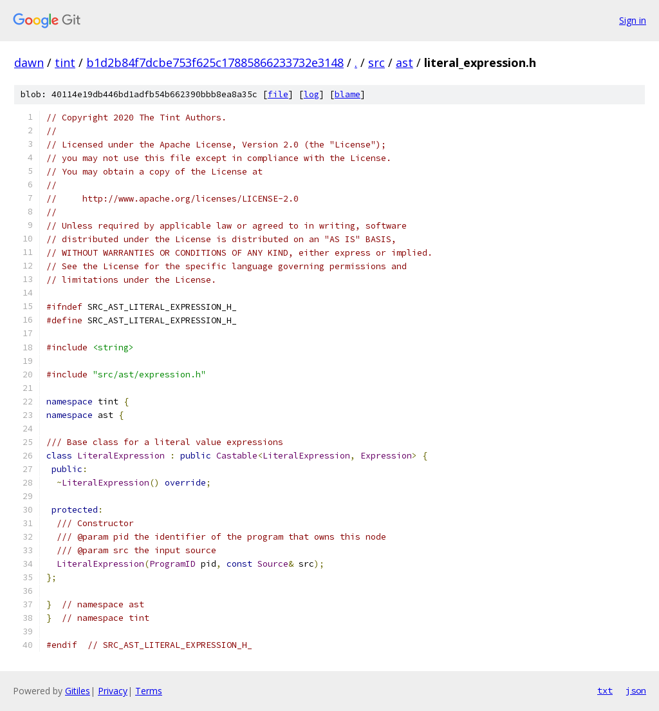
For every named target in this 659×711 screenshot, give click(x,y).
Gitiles (77, 691)
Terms (148, 691)
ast (404, 62)
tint (65, 62)
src (376, 62)
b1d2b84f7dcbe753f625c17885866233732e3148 (215, 62)
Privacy (112, 691)
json (636, 690)
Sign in (632, 20)
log (311, 94)
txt (605, 690)
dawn (29, 62)
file (278, 94)
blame (347, 94)
